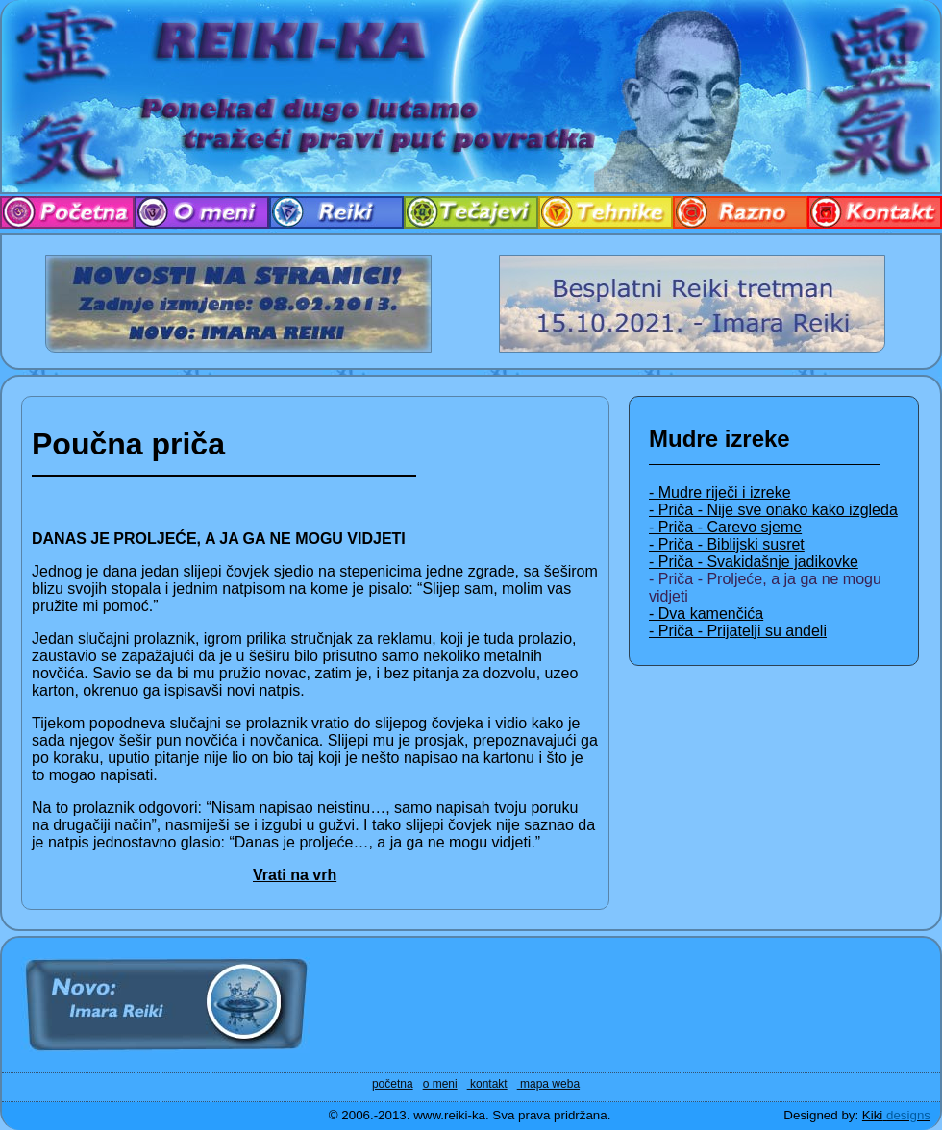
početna (392, 1084)
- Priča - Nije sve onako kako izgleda (773, 510)
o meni (440, 1084)
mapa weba (548, 1084)
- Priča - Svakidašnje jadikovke (753, 561)
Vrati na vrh (294, 875)
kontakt (487, 1084)
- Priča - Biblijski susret (727, 544)
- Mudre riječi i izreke (720, 492)
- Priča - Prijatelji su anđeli (738, 631)
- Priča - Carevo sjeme (725, 527)
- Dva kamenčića (706, 613)
